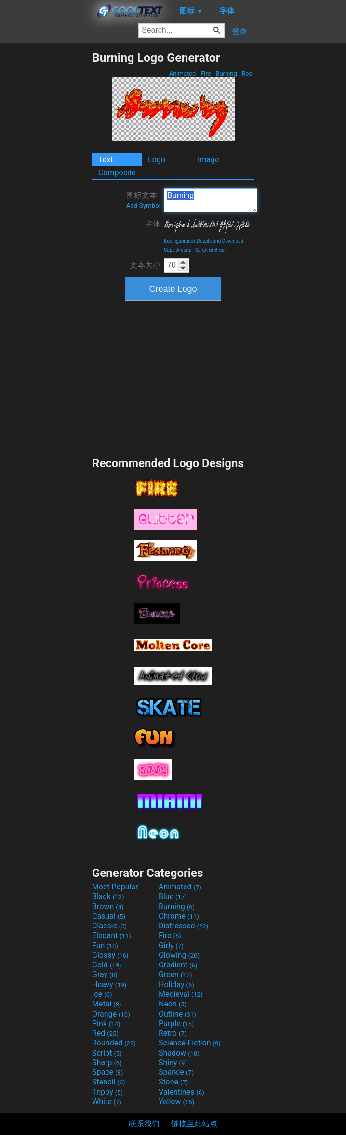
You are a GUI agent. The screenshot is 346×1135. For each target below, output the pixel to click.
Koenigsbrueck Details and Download (203, 241)
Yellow (176, 1101)
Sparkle (176, 1072)
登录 (239, 31)
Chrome (179, 916)
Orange (111, 1013)
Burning (226, 73)
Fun (105, 945)
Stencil (108, 1081)
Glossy (110, 955)
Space (107, 1072)
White (106, 1101)
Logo (156, 159)
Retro (172, 1033)
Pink (106, 1023)
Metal (106, 1003)
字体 (152, 223)
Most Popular (115, 886)
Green (175, 974)
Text (105, 159)
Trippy (107, 1091)
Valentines (181, 1091)
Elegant (111, 935)
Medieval (181, 994)
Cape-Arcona (177, 250)
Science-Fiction (190, 1042)
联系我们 (144, 1123)
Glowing (179, 955)
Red (247, 73)
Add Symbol (143, 205)
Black (108, 896)
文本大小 (145, 265)
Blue (173, 896)
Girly (171, 945)
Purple (176, 1023)
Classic (109, 925)
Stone (173, 1081)
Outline (177, 1013)
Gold (106, 964)
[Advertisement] (45, 195)
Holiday (176, 984)
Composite (117, 172)
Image (208, 159)
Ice (102, 994)
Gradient (178, 964)
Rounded (114, 1042)
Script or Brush (211, 250)
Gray (104, 974)
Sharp (107, 1062)
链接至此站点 (194, 1123)
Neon (172, 1003)
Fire (206, 73)
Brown (107, 906)
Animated (182, 73)
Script (107, 1052)
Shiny (173, 1062)
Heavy (109, 984)
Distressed (183, 925)
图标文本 (143, 200)
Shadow (179, 1052)
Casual (108, 916)
